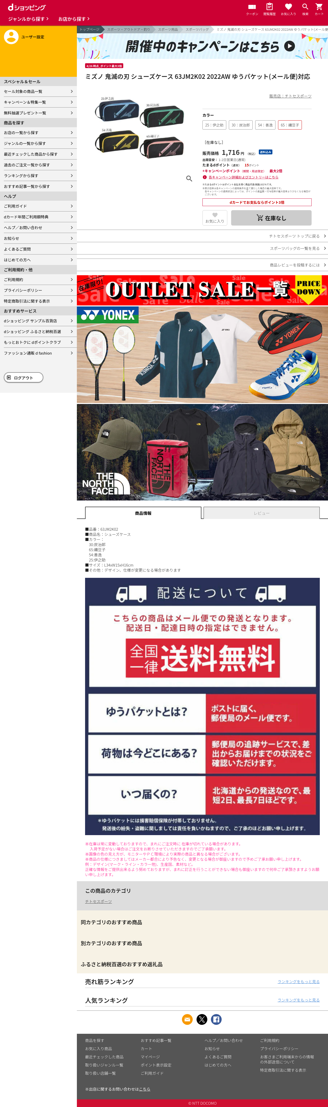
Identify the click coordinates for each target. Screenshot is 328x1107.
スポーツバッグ (197, 29)
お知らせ (11, 238)
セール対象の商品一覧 (23, 91)
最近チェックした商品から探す (31, 154)
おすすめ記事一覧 (156, 1040)
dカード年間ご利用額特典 (26, 216)
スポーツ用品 (168, 29)
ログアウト (23, 377)
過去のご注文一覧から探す (27, 164)
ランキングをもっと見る (299, 981)
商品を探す (94, 1040)
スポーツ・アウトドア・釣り (128, 29)
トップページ (89, 29)
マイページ (150, 1056)
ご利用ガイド (15, 206)
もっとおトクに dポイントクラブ (32, 342)
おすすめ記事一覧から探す (27, 186)
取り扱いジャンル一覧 (104, 1065)
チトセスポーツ (98, 901)
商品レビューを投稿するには (295, 265)
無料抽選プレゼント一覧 (25, 112)
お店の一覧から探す (21, 132)
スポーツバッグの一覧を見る (295, 248)
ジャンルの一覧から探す (25, 143)
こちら (144, 1089)
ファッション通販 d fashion (28, 353)
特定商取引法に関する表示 (27, 301)
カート (146, 1048)
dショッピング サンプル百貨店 (30, 320)
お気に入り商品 (98, 1048)
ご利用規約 (13, 279)
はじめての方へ (17, 259)
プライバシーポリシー (23, 290)
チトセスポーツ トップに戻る (294, 236)
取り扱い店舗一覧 (100, 1073)
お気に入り (214, 221)
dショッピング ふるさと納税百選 (32, 331)
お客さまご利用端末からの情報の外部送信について (287, 1059)
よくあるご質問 (17, 249)
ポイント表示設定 (156, 1065)
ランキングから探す (21, 175)
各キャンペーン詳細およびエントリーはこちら (244, 177)
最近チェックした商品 (104, 1056)
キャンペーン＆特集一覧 (25, 102)
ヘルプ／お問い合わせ (23, 227)
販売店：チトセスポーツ (290, 96)
